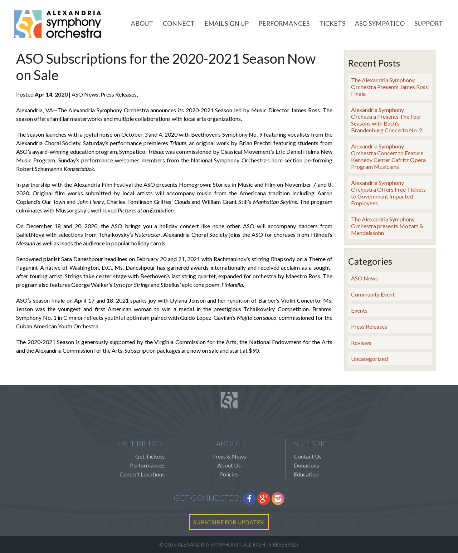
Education (306, 474)
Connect (179, 23)
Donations (306, 465)
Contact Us (308, 456)
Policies (229, 474)
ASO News (364, 278)
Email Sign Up (226, 23)
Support (428, 23)
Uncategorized (369, 358)
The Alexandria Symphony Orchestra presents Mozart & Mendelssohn (387, 226)
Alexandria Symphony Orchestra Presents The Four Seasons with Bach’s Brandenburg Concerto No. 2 (386, 119)
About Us (229, 465)
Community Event (373, 294)
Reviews (361, 342)
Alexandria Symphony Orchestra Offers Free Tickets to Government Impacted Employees (388, 192)
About (142, 23)
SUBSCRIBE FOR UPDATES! (229, 522)
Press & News (229, 456)
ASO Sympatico (380, 23)
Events (359, 310)
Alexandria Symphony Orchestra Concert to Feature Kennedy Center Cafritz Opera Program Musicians (388, 156)
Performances (284, 23)
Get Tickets (150, 456)
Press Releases (369, 326)
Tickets (332, 23)
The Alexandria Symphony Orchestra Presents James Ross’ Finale (390, 87)
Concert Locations (142, 474)
